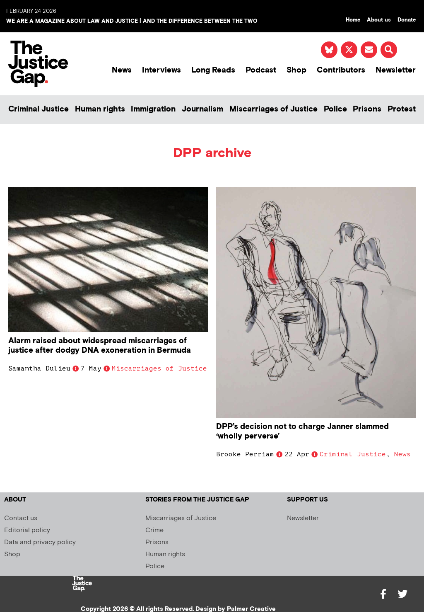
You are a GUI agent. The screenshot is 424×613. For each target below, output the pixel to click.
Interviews (161, 70)
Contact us (20, 518)
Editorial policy (27, 530)
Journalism (202, 109)
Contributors (341, 70)
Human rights (100, 109)
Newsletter (396, 70)
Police (335, 109)
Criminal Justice (38, 109)
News (122, 70)
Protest (402, 109)
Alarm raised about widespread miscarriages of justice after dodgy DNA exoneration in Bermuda (99, 346)
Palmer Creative (251, 609)
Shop (296, 70)
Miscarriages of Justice (273, 109)
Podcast (261, 70)
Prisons (367, 109)
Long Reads (213, 70)
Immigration (153, 109)
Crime (154, 530)
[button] (388, 49)
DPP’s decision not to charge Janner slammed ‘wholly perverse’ (302, 431)
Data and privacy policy (40, 542)
